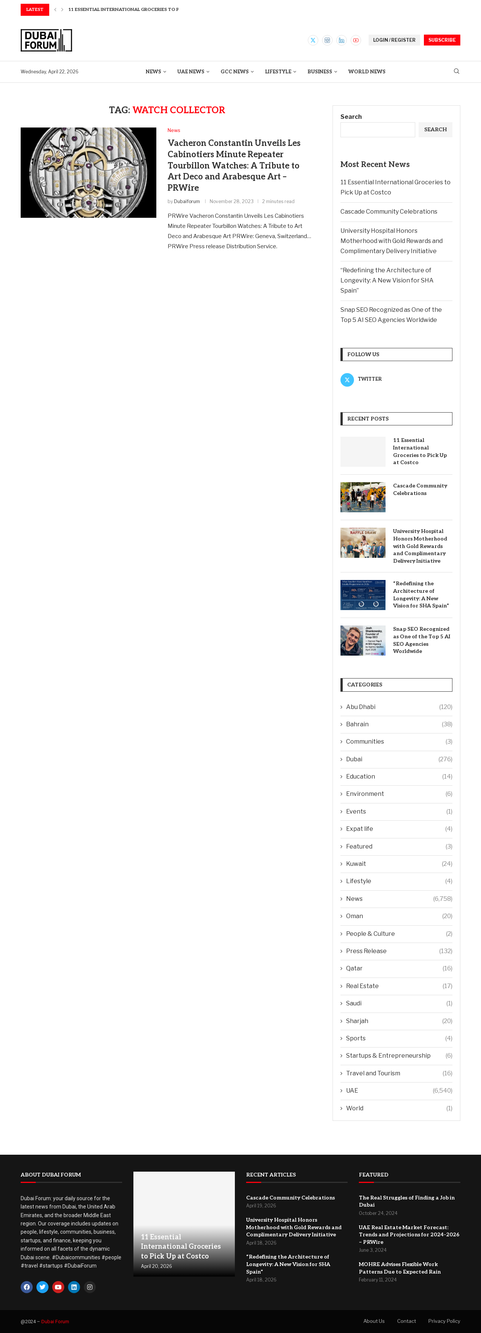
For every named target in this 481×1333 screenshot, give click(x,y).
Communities (399, 742)
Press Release (399, 951)
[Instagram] (327, 40)
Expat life (399, 829)
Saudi (399, 1003)
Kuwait (399, 864)
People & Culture (399, 934)
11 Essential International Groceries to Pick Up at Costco (420, 451)
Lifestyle (278, 72)
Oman (399, 916)
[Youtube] (356, 40)
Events (399, 812)
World (399, 1108)
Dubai (399, 759)
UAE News (190, 72)
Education (399, 777)
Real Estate (399, 986)
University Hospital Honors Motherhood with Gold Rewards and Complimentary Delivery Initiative (391, 241)
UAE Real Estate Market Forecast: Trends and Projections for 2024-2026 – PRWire (409, 1234)
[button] (55, 10)
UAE (399, 1091)
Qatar (399, 968)
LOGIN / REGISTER (394, 40)
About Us (374, 1321)
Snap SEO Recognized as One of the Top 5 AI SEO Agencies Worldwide (421, 640)
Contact (406, 1321)
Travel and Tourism (399, 1073)
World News (367, 72)
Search (351, 116)
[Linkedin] (341, 40)
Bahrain (399, 724)
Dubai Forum (55, 1321)
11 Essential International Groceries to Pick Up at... (137, 9)
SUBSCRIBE (442, 40)
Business (319, 72)
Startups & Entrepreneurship (399, 1056)
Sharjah (399, 1021)
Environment (399, 794)
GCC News (235, 72)
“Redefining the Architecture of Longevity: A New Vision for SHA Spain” (387, 280)
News (153, 72)
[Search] (456, 71)
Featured (399, 847)
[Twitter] (313, 40)
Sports (399, 1038)
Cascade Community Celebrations (388, 211)
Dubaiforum (187, 201)
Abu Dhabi (399, 707)
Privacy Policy (444, 1321)
